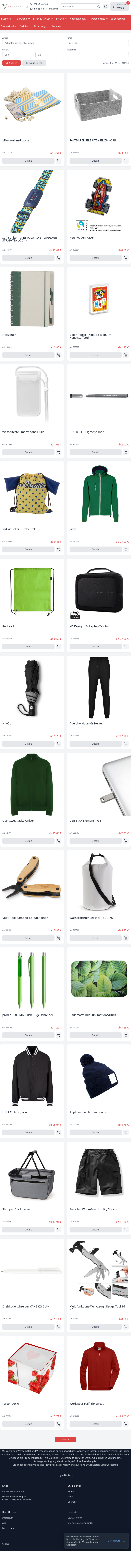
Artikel (5, 38)
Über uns (72, 1501)
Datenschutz (114, 1540)
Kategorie (71, 49)
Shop (70, 1496)
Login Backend (65, 1475)
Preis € (5, 49)
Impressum (7, 1517)
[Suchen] (98, 6)
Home (71, 1491)
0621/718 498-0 (75, 1517)
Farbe (69, 38)
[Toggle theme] (106, 6)
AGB (4, 1523)
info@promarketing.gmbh (80, 1523)
